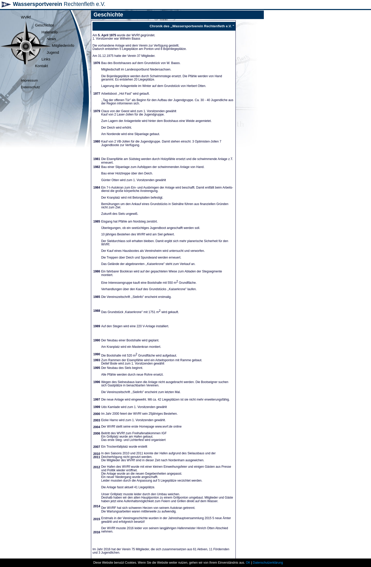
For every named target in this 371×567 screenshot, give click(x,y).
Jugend (53, 52)
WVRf (26, 17)
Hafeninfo (49, 32)
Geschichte (44, 25)
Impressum (29, 80)
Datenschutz (30, 87)
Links (45, 59)
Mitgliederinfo (63, 45)
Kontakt (41, 66)
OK (248, 562)
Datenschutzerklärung (268, 562)
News (51, 39)
